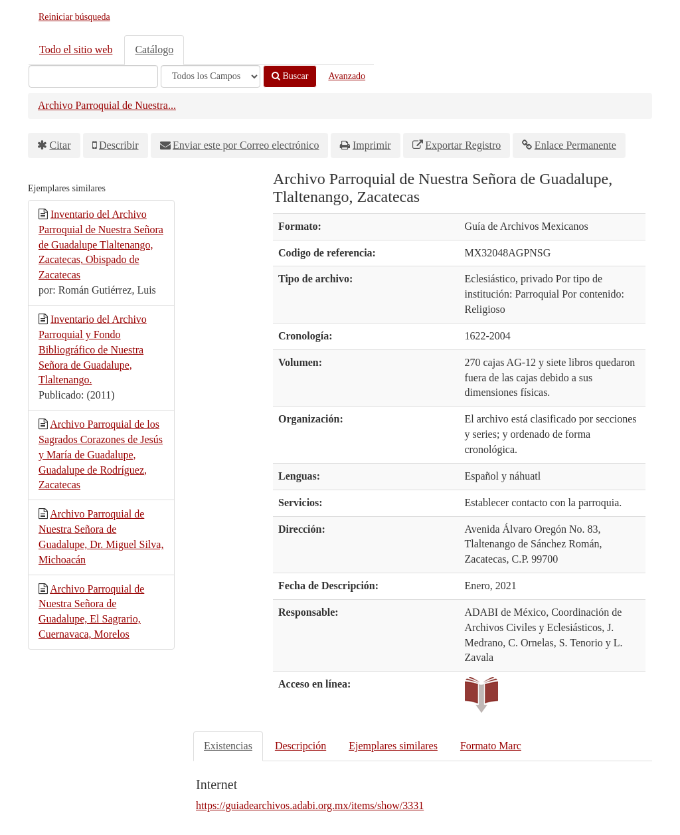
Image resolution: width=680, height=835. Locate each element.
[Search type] (210, 76)
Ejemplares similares (393, 745)
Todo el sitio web (75, 49)
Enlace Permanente (575, 145)
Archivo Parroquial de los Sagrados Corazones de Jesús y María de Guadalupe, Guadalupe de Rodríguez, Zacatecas (101, 454)
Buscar (290, 76)
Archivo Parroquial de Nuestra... (107, 105)
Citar (60, 145)
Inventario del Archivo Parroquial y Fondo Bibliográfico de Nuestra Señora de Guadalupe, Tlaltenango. (93, 349)
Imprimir (372, 145)
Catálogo (154, 49)
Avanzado (346, 76)
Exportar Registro (463, 145)
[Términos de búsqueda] (93, 76)
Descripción (300, 745)
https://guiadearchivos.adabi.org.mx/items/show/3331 (310, 805)
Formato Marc (490, 745)
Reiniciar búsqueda (74, 17)
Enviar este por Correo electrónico (246, 145)
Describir (119, 145)
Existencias (228, 745)
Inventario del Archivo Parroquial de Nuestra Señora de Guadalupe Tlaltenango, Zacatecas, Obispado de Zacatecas (101, 244)
